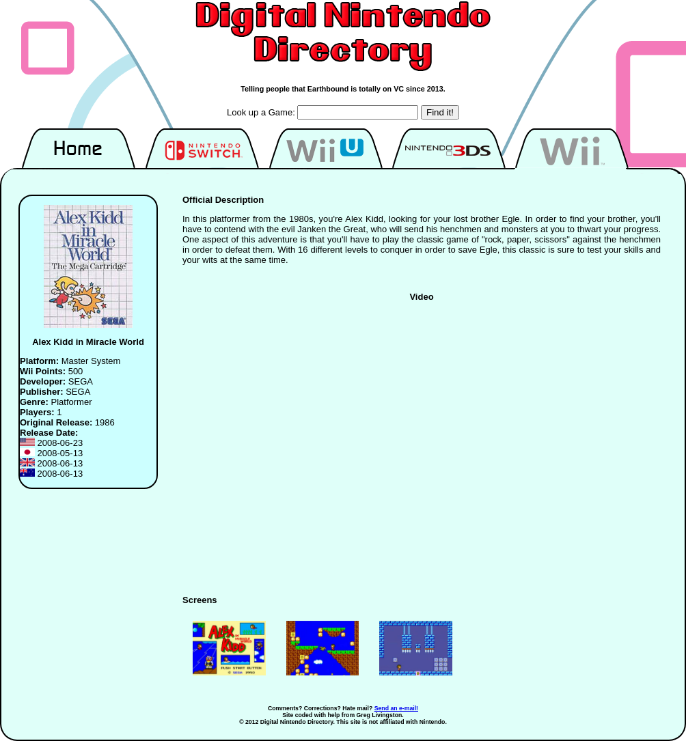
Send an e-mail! (396, 708)
